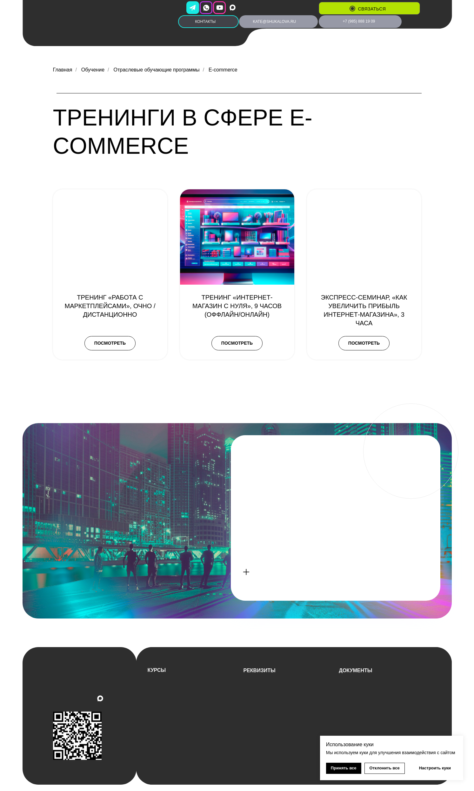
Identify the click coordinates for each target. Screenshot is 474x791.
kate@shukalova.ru (274, 21)
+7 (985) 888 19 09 (359, 21)
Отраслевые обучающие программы (156, 69)
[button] (352, 8)
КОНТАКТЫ (205, 21)
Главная (62, 69)
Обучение (92, 69)
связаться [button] (372, 8)
